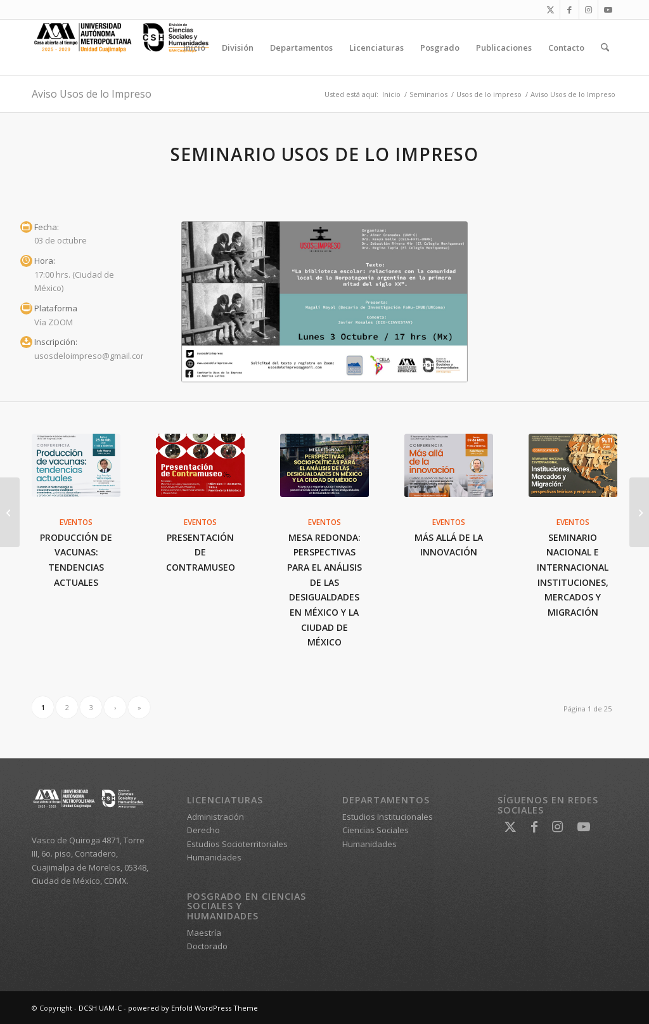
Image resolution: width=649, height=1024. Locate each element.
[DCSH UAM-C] (127, 47)
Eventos (76, 522)
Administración (215, 816)
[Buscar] (605, 47)
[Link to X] (550, 9)
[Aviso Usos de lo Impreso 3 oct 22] (324, 302)
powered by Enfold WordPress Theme (193, 1008)
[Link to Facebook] (569, 9)
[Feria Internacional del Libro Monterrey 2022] (10, 512)
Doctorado (207, 946)
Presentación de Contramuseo (200, 552)
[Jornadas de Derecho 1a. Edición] (639, 512)
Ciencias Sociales (375, 830)
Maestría (204, 932)
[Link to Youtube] (607, 9)
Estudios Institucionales (387, 816)
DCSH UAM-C (100, 1008)
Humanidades (214, 857)
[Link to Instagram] (588, 9)
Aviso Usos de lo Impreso (91, 94)
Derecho (203, 830)
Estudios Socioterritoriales (237, 844)
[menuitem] (194, 47)
